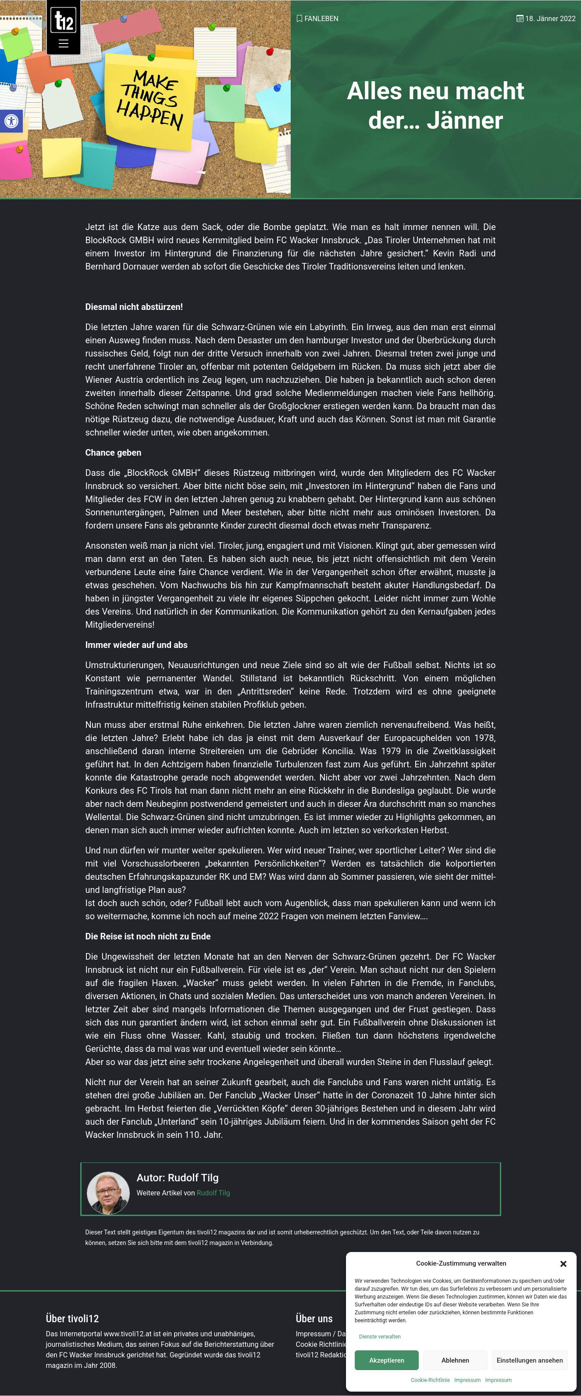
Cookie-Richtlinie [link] (430, 1380)
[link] (11, 121)
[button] (563, 1263)
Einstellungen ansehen (530, 1360)
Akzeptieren (386, 1360)
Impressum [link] (467, 1380)
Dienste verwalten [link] (380, 1337)
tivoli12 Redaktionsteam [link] (333, 1355)
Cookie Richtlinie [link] (322, 1344)
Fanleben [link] (321, 18)
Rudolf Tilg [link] (213, 1193)
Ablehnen (455, 1360)
